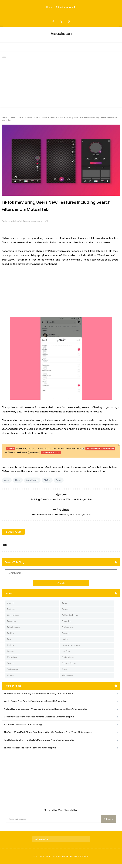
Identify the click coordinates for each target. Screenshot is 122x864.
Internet (10, 651)
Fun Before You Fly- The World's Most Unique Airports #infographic (39, 740)
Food (9, 639)
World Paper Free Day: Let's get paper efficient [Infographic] (35, 701)
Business (11, 609)
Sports (10, 663)
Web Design (67, 675)
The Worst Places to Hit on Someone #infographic (30, 747)
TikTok (47, 480)
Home (49, 7)
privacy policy (41, 839)
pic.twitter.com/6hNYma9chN (100, 448)
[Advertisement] (61, 85)
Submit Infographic (66, 7)
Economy (11, 621)
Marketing (12, 657)
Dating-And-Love (70, 615)
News (17, 480)
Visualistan (63, 856)
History (10, 645)
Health (65, 639)
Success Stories (69, 663)
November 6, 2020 (51, 452)
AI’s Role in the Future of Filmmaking (23, 724)
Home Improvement (71, 645)
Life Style (66, 651)
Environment (68, 627)
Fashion (10, 633)
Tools (58, 480)
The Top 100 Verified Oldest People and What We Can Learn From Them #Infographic (48, 732)
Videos (10, 675)
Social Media (32, 480)
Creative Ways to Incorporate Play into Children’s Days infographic (39, 716)
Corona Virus (13, 615)
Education (66, 621)
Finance (65, 633)
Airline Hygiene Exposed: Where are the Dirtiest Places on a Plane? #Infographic (45, 709)
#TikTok (10, 448)
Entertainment (13, 627)
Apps (6, 480)
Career (65, 609)
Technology (12, 669)
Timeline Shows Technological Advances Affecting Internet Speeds (38, 693)
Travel (64, 669)
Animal (10, 603)
